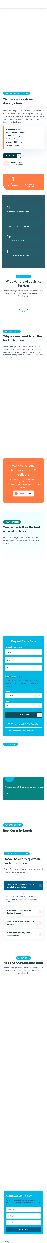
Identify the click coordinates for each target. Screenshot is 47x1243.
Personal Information (13, 647)
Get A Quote (30, 715)
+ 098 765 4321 (32, 724)
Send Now (23, 1229)
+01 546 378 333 (17, 165)
